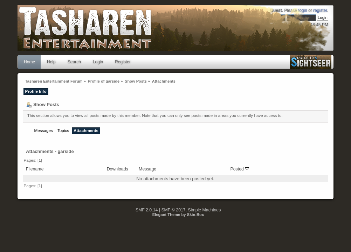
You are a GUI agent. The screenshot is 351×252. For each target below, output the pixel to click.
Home (29, 61)
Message (147, 169)
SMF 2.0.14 (147, 210)
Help (51, 61)
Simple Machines (204, 210)
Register (123, 61)
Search (74, 61)
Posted (239, 169)
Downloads (117, 169)
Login (98, 61)
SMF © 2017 (173, 210)
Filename (35, 169)
